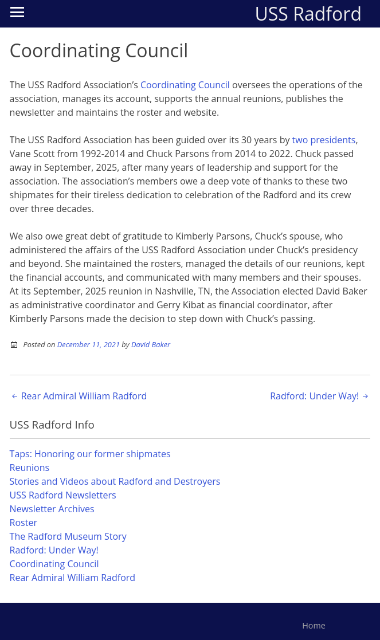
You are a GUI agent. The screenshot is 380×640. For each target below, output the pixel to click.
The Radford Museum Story (68, 536)
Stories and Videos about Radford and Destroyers (115, 481)
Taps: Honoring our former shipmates (90, 453)
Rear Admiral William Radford (78, 396)
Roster (23, 522)
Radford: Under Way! (320, 396)
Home (314, 625)
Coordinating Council (185, 84)
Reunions (30, 467)
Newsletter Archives (52, 508)
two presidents (324, 140)
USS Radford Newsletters (63, 495)
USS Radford (308, 13)
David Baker (150, 344)
